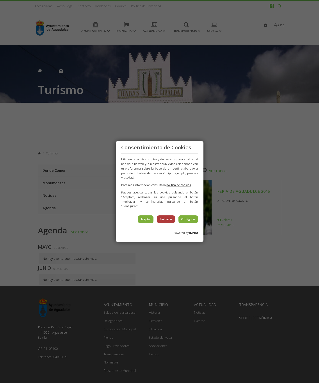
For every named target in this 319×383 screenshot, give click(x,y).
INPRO (193, 233)
